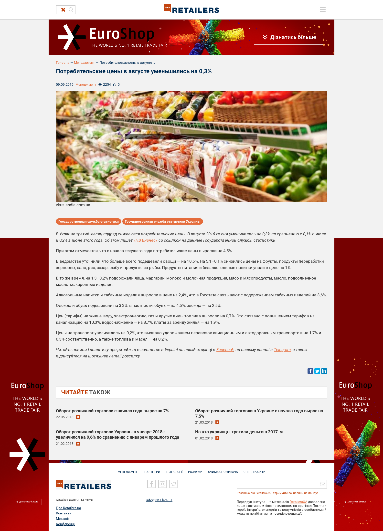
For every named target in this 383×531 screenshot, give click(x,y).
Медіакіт (63, 518)
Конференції (65, 523)
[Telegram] (173, 483)
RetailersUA (298, 501)
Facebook (225, 349)
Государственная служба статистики (88, 221)
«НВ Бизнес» (146, 240)
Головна (62, 62)
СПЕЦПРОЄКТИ (255, 469)
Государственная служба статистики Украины (163, 221)
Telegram (282, 349)
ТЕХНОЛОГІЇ (174, 469)
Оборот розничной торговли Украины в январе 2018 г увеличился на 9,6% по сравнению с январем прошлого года (117, 434)
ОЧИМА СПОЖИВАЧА (223, 469)
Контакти (63, 513)
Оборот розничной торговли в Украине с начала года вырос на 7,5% (259, 413)
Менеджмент (84, 62)
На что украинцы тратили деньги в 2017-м (239, 431)
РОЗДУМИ (195, 469)
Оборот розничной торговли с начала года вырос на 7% (112, 410)
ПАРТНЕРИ (152, 469)
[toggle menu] (322, 9)
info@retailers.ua (159, 499)
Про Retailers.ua (68, 507)
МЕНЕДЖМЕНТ (128, 469)
